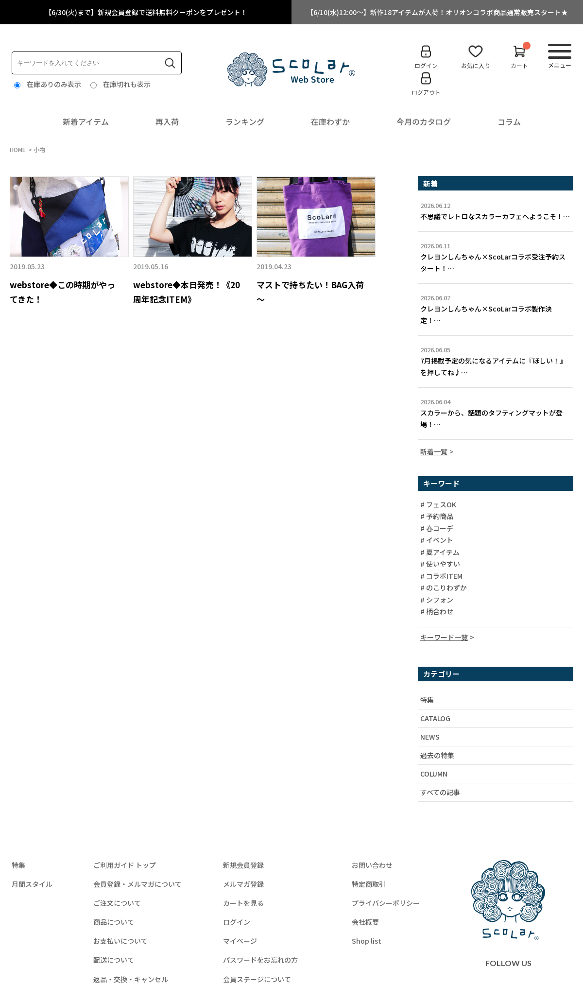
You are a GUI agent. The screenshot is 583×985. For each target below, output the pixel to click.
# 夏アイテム (440, 552)
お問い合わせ (372, 865)
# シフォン (436, 600)
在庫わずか (330, 121)
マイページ (240, 941)
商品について (113, 922)
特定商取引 (369, 884)
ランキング (244, 121)
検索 (170, 63)
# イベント (436, 540)
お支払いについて (120, 941)
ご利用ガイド (124, 865)
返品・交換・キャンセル (130, 979)
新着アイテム (86, 121)
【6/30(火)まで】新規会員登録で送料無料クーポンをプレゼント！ (146, 12)
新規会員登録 (243, 865)
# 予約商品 (436, 516)
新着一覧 (433, 451)
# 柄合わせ (436, 611)
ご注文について (117, 903)
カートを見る (243, 903)
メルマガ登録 (243, 884)
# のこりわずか (443, 588)
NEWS (430, 737)
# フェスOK (438, 505)
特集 (427, 700)
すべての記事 (440, 792)
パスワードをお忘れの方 (260, 960)
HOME (18, 149)
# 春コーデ (436, 528)
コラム (509, 121)
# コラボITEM (441, 576)
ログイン (236, 922)
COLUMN (433, 773)
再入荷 (167, 121)
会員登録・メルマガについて (137, 884)
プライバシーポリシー (386, 903)
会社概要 (365, 922)
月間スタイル (32, 884)
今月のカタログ (423, 121)
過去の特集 (437, 755)
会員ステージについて (257, 979)
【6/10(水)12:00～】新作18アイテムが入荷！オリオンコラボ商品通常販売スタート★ (437, 12)
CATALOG (435, 718)
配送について (113, 960)
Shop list (366, 941)
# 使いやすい (440, 564)
